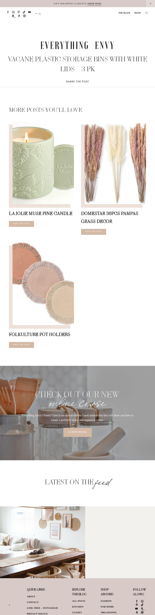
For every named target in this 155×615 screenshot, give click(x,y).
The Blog (124, 13)
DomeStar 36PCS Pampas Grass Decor (109, 217)
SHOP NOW (94, 3)
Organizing (109, 612)
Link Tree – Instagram (42, 608)
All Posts (78, 601)
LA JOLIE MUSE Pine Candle (40, 213)
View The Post (21, 224)
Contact (33, 602)
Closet (77, 612)
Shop (137, 13)
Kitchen (78, 606)
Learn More (77, 432)
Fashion (106, 601)
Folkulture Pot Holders (39, 334)
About (31, 596)
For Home (107, 606)
